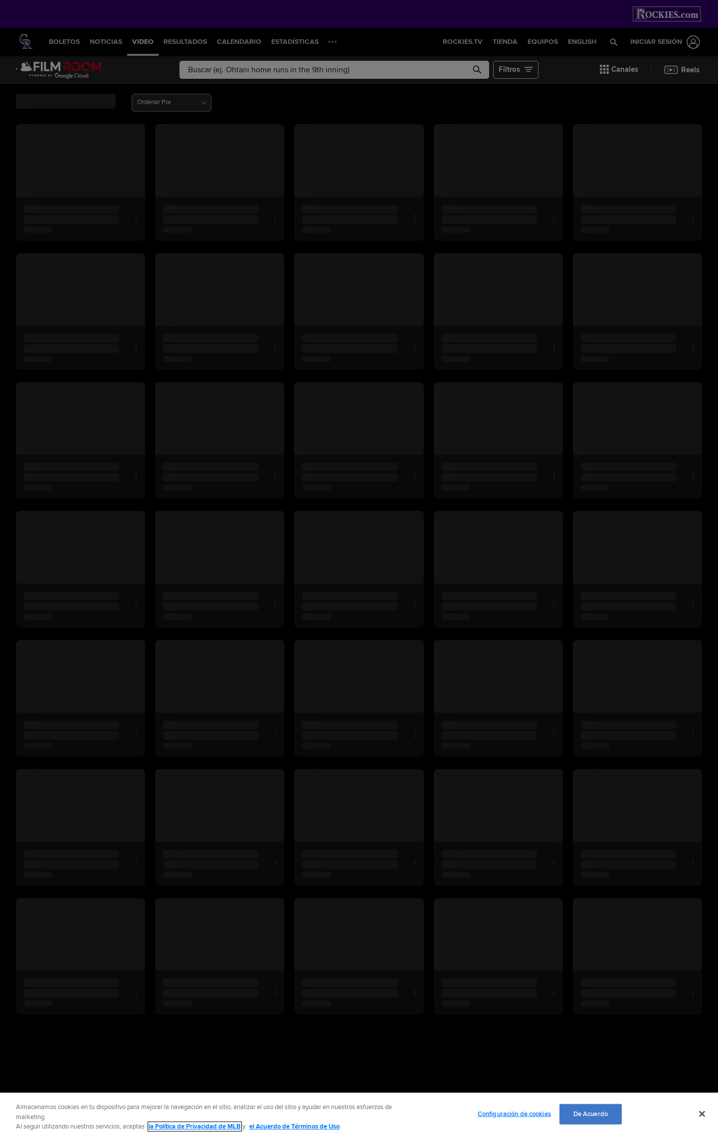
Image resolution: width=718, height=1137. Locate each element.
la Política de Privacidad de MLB (195, 1127)
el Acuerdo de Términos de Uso (294, 1127)
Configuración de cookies (514, 1114)
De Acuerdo (590, 1114)
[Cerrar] (702, 1114)
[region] (359, 1115)
